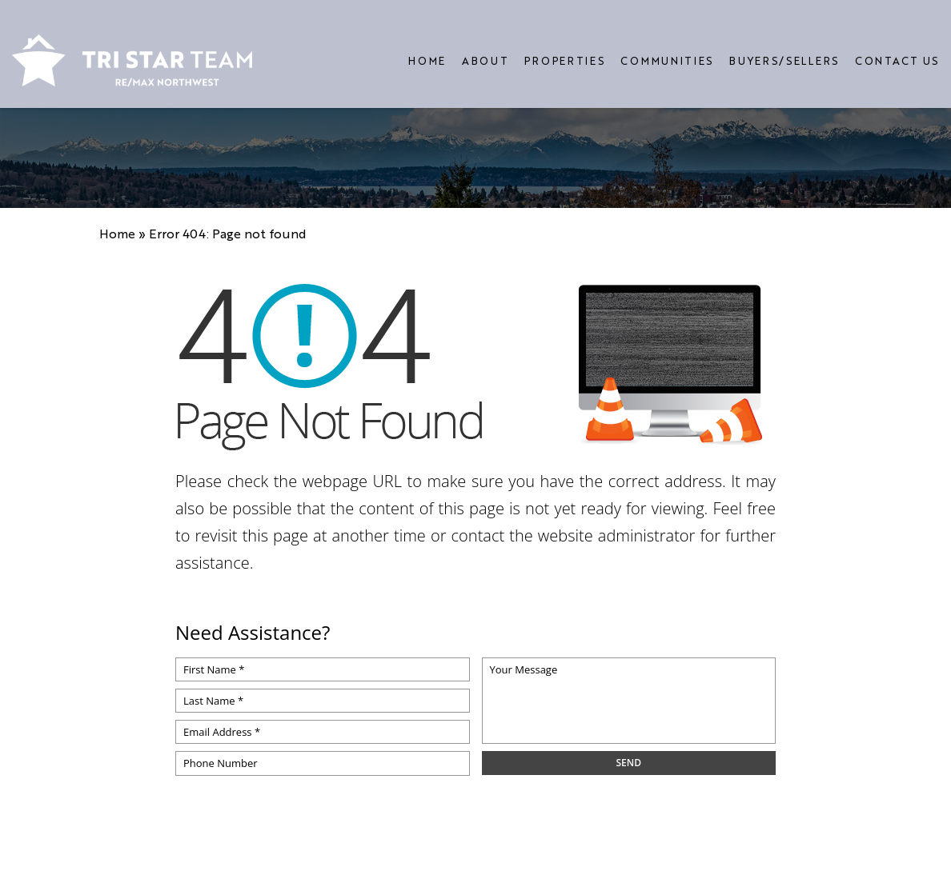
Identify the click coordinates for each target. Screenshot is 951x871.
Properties (564, 48)
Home (427, 48)
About (485, 48)
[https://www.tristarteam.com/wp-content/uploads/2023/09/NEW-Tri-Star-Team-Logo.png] (132, 48)
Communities (666, 48)
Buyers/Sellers (784, 48)
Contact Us (897, 48)
